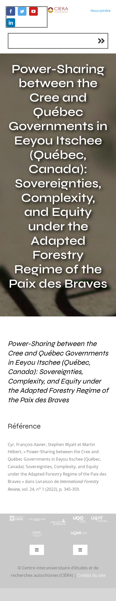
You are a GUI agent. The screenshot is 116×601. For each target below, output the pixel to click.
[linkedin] (10, 22)
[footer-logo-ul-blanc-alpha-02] (16, 515)
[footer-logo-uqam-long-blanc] (37, 518)
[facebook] (10, 11)
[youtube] (33, 11)
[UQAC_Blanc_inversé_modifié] (37, 532)
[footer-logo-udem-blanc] (58, 521)
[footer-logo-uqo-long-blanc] (78, 515)
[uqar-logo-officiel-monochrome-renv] (78, 533)
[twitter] (22, 11)
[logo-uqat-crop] (99, 515)
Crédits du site (91, 575)
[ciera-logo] (58, 8)
